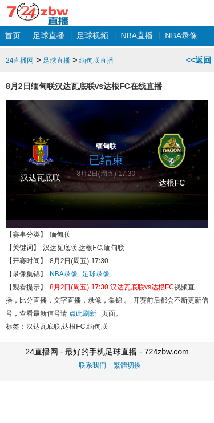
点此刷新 (82, 313)
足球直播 (48, 35)
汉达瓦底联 (40, 177)
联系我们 (92, 365)
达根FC (172, 182)
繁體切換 (127, 365)
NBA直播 (136, 35)
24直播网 (37, 8)
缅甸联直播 (96, 61)
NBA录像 (181, 35)
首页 (13, 35)
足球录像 (96, 274)
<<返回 (198, 60)
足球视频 (92, 35)
